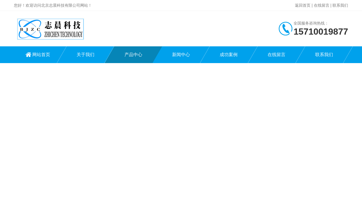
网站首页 (41, 54)
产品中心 (133, 54)
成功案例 (229, 54)
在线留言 (321, 5)
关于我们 (85, 54)
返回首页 (302, 5)
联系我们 (340, 5)
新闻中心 (181, 54)
